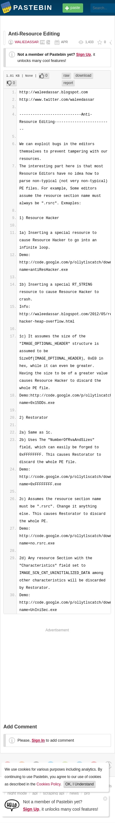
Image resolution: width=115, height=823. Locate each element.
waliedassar (27, 42)
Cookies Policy (48, 784)
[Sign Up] (12, 805)
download (83, 75)
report (68, 83)
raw (66, 75)
